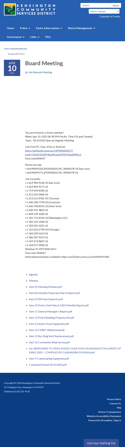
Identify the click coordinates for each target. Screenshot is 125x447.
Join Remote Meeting (38, 72)
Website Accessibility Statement (104, 416)
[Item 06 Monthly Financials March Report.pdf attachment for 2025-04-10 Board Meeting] (54, 292)
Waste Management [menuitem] (80, 28)
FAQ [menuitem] (48, 36)
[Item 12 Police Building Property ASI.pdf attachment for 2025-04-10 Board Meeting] (51, 317)
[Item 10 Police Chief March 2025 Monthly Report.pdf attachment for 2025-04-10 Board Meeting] (59, 305)
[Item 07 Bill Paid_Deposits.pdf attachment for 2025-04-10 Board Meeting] (46, 299)
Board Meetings (16, 54)
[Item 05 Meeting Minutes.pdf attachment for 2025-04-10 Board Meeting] (45, 286)
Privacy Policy (114, 399)
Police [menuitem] (23, 28)
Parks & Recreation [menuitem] (47, 28)
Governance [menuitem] (14, 36)
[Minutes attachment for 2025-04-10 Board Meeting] (33, 280)
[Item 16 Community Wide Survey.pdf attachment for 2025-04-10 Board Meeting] (49, 342)
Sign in (117, 420)
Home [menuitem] (10, 28)
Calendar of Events (109, 16)
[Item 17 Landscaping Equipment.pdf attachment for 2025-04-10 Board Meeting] (49, 358)
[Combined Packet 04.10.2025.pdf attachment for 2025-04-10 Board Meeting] (48, 364)
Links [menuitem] (33, 36)
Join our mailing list (101, 443)
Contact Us (115, 403)
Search (116, 5)
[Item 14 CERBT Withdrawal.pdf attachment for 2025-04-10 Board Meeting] (47, 329)
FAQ (119, 407)
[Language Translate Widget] (104, 11)
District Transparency (109, 412)
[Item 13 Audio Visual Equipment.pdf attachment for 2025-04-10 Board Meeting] (49, 323)
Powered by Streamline (100, 420)
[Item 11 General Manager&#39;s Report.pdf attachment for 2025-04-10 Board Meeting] (50, 311)
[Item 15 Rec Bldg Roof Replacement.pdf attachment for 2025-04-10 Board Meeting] (51, 336)
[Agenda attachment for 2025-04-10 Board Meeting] (33, 274)
